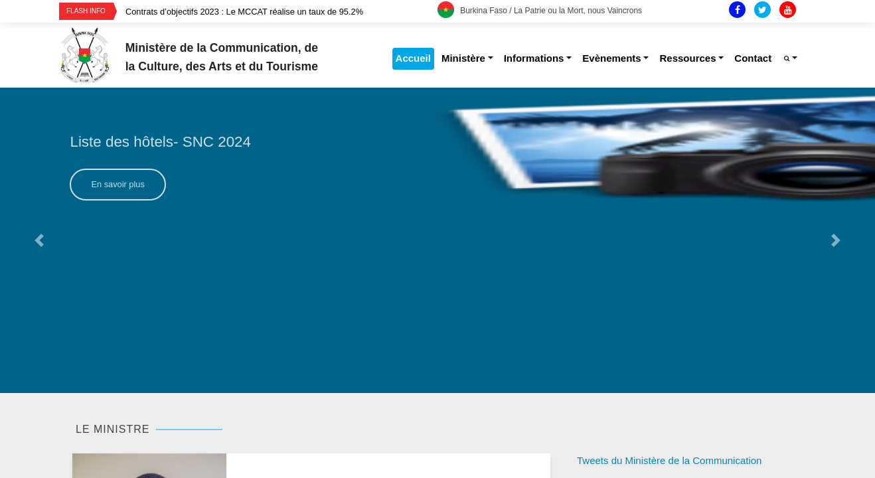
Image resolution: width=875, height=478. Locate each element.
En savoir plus (117, 184)
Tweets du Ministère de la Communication (669, 460)
